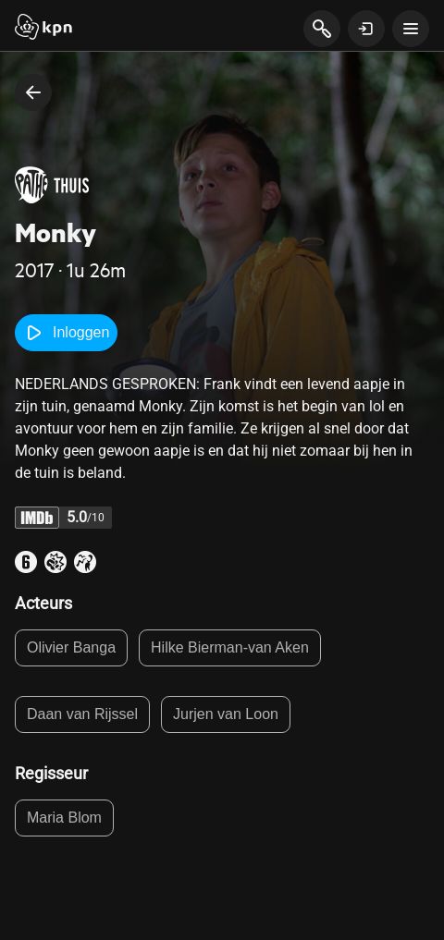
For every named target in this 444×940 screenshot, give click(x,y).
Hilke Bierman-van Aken (230, 647)
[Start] (43, 28)
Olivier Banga (71, 647)
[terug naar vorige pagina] (33, 92)
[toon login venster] (366, 28)
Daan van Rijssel (82, 714)
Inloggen (66, 332)
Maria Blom (64, 817)
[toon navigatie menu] (410, 28)
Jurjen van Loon (225, 714)
